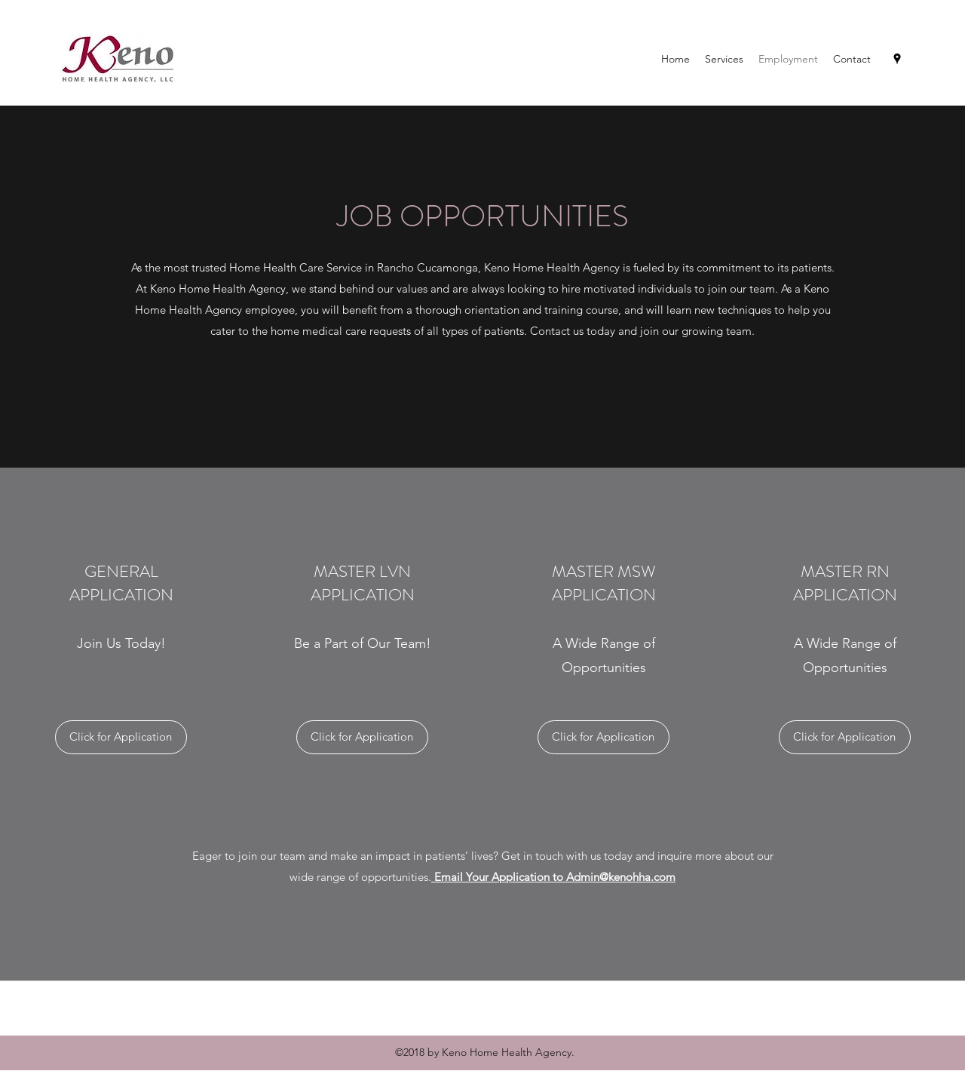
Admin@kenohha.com (621, 877)
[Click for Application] (121, 737)
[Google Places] (897, 58)
